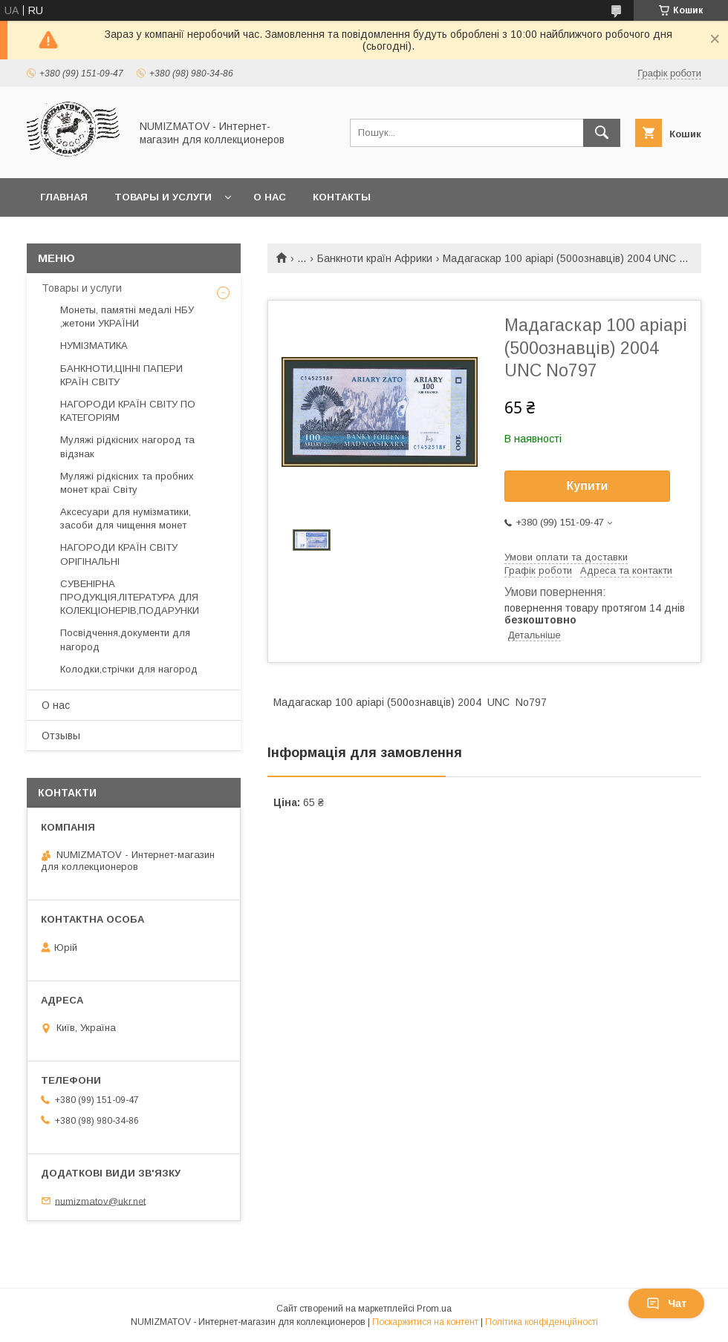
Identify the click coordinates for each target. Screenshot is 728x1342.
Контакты (342, 197)
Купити (587, 485)
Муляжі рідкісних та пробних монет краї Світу (127, 483)
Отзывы (61, 736)
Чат (666, 1303)
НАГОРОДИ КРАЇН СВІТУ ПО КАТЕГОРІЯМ (127, 411)
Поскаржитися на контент (425, 1322)
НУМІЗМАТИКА (94, 345)
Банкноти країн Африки (374, 258)
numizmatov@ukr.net (100, 1200)
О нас (269, 197)
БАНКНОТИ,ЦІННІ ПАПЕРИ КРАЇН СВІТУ (121, 375)
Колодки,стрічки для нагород (129, 669)
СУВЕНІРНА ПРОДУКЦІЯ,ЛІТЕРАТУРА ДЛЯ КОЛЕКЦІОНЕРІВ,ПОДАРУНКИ (129, 597)
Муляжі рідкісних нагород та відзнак (127, 446)
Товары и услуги (163, 197)
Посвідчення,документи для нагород (125, 639)
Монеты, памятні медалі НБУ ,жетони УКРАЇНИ (127, 316)
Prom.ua (434, 1308)
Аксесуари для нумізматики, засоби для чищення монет (125, 518)
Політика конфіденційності (541, 1322)
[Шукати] (601, 133)
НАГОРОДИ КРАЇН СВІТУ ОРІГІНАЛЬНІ (119, 554)
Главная (64, 197)
